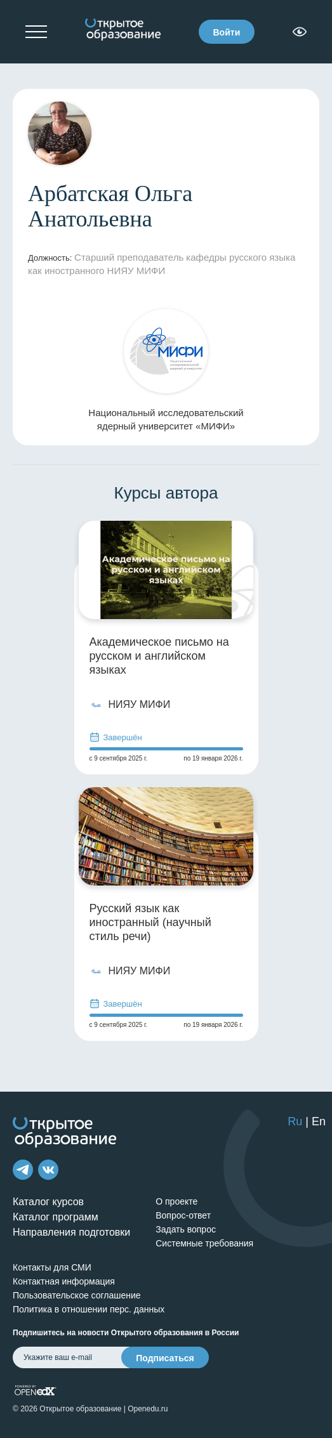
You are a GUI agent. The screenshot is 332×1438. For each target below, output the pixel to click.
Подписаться (165, 1358)
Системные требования (204, 1243)
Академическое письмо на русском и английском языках (159, 656)
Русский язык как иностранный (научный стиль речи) (150, 922)
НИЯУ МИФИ (130, 704)
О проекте (176, 1201)
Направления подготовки (71, 1232)
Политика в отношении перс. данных (88, 1309)
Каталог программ (55, 1217)
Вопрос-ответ (183, 1215)
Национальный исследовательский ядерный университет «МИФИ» (165, 370)
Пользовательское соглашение (77, 1295)
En (319, 1121)
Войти (227, 32)
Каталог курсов (48, 1201)
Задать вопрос (186, 1229)
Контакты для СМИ (52, 1267)
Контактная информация (64, 1281)
